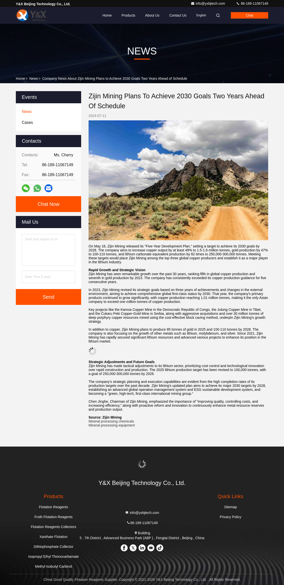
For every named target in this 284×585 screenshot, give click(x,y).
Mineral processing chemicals (111, 421)
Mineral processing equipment (112, 425)
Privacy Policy (230, 517)
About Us (152, 15)
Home (107, 15)
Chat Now (48, 204)
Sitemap (230, 507)
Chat (249, 15)
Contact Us (177, 15)
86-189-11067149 (252, 3)
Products (128, 15)
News (33, 78)
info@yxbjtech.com (208, 3)
